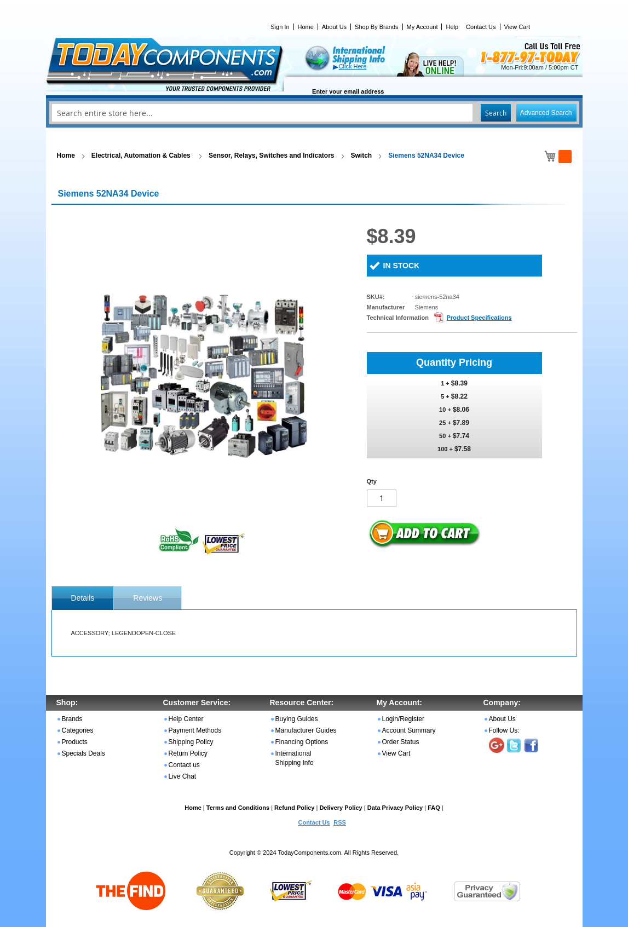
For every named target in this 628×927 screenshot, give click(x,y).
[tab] (82, 598)
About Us (334, 27)
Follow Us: (504, 730)
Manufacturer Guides (306, 730)
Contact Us (481, 27)
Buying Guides (296, 719)
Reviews (147, 598)
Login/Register (403, 719)
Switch (361, 155)
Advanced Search (546, 113)
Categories (78, 730)
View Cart (517, 27)
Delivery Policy (340, 807)
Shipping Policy (191, 742)
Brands (72, 719)
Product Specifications (478, 317)
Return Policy (188, 753)
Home (306, 27)
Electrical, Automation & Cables (141, 155)
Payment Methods (195, 730)
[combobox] (314, 112)
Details (83, 598)
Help (452, 27)
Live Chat (183, 776)
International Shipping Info (294, 758)
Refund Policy (294, 807)
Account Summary (409, 730)
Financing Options (302, 742)
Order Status (400, 742)
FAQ (434, 807)
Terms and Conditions (237, 807)
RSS (339, 822)
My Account (422, 27)
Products (75, 742)
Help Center (186, 719)
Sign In (279, 27)
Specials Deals (83, 753)
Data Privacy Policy (395, 807)
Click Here (353, 66)
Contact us (184, 765)
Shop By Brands (377, 27)
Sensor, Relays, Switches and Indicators (271, 155)
